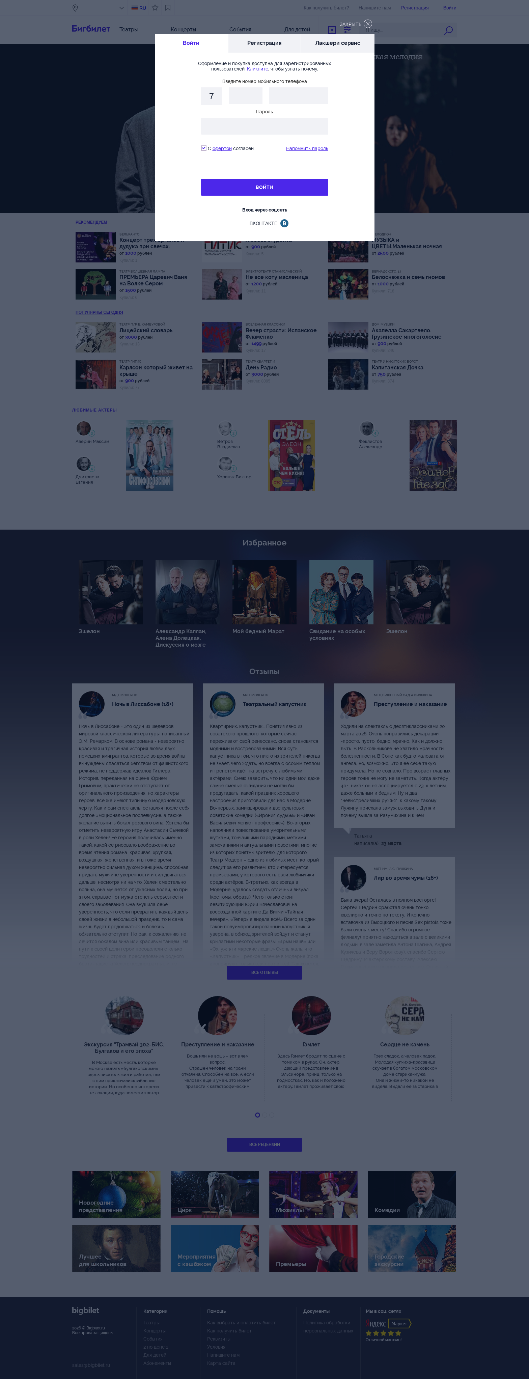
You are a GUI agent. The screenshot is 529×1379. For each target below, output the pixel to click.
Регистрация (264, 43)
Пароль (264, 111)
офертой (222, 148)
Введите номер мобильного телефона (264, 81)
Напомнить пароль (307, 148)
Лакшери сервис (337, 43)
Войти (191, 43)
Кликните (257, 69)
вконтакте (263, 223)
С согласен (227, 148)
